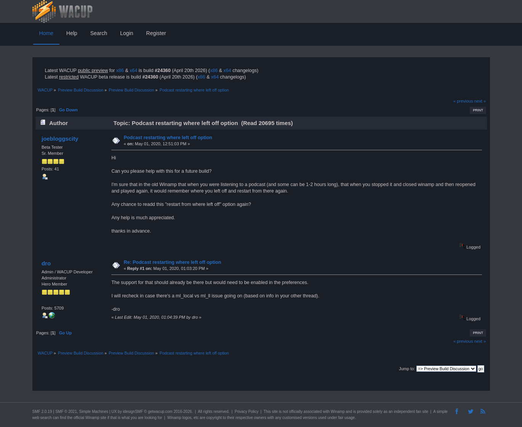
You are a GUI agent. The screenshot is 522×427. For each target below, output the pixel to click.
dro (46, 263)
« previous (463, 101)
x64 (133, 70)
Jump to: (407, 368)
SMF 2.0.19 (42, 411)
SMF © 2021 (66, 411)
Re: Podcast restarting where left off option (172, 262)
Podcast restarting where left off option (168, 137)
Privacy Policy (246, 411)
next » (480, 101)
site (275, 411)
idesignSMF (133, 411)
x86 (120, 70)
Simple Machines (93, 411)
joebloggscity (60, 138)
